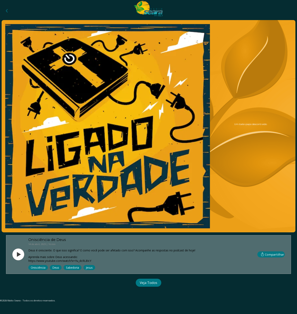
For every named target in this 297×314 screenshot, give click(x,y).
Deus (55, 267)
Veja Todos (148, 282)
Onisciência (38, 267)
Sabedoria (72, 267)
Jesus (89, 267)
